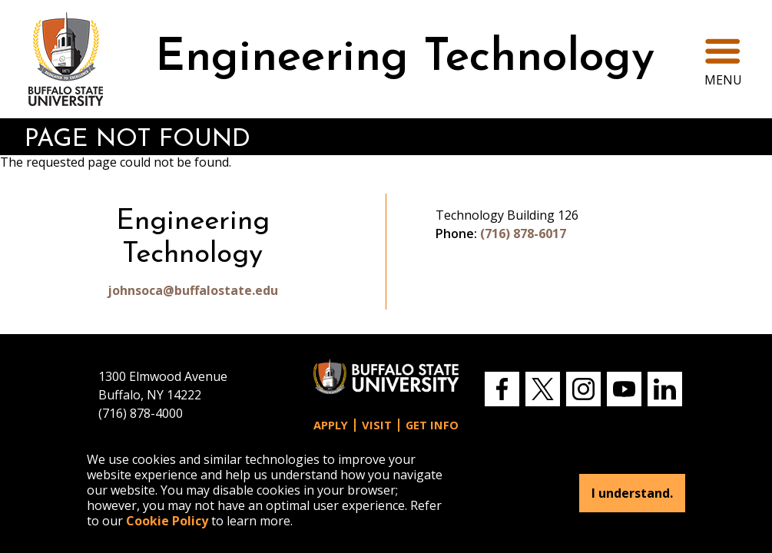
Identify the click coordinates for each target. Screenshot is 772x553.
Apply (330, 425)
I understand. (632, 493)
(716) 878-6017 (523, 233)
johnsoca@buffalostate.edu (193, 290)
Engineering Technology (404, 58)
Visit (377, 425)
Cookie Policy (167, 520)
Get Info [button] (432, 425)
